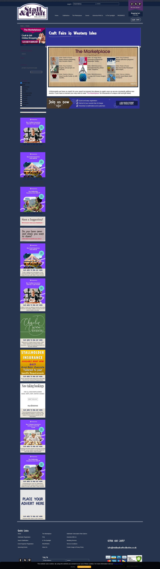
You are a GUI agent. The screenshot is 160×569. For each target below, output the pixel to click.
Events (87, 15)
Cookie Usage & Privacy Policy (75, 547)
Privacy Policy (117, 564)
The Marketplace (77, 15)
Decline (73, 567)
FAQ (43, 537)
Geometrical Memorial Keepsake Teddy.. (94, 60)
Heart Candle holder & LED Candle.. (68, 77)
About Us (44, 547)
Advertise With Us (98, 15)
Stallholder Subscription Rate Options (77, 533)
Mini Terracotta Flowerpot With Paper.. (124, 68)
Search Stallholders (23, 540)
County (24, 80)
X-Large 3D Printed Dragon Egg (96, 77)
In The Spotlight (110, 15)
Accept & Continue (84, 567)
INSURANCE (121, 15)
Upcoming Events (22, 547)
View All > (134, 83)
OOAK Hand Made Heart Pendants (124, 77)
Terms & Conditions (72, 544)
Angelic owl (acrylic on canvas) (67, 68)
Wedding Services (72, 540)
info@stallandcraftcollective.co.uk (122, 547)
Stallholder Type (28, 114)
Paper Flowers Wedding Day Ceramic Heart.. (67, 60)
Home (56, 15)
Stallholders (66, 15)
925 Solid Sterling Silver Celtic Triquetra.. (95, 68)
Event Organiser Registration (25, 544)
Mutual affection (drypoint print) (124, 60)
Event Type (26, 110)
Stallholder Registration (24, 537)
